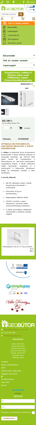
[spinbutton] (6, 127)
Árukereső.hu (18, 393)
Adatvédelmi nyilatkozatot (21, 412)
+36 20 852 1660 (9, 333)
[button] (8, 127)
